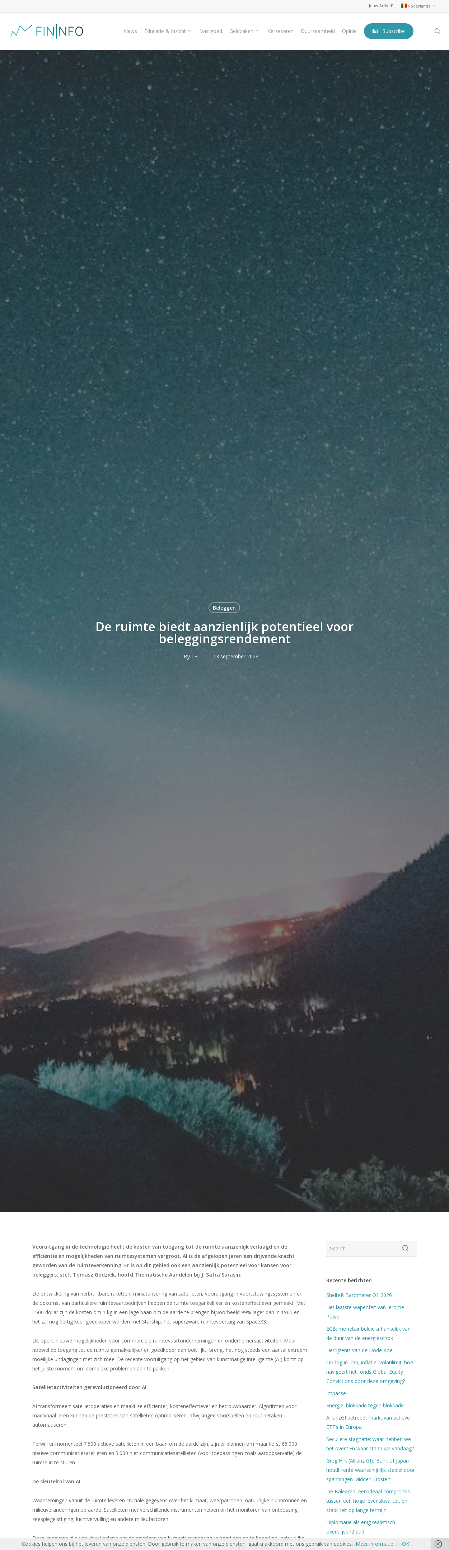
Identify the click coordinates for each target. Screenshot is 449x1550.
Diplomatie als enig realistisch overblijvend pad (360, 1527)
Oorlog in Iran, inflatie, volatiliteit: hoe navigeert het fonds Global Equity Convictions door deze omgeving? (369, 1371)
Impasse (336, 1393)
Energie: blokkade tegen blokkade (365, 1405)
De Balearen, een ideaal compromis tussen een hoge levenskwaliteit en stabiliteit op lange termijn (368, 1500)
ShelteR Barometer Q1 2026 (359, 1295)
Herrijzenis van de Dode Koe (359, 1350)
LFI (194, 656)
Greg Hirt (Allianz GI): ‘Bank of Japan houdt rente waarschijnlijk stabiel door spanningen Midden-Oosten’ (370, 1470)
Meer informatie (374, 1543)
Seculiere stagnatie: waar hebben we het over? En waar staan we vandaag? (370, 1444)
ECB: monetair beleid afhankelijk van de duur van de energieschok (368, 1333)
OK (405, 1543)
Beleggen (224, 607)
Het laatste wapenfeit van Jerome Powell (365, 1312)
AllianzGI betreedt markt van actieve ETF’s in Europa (368, 1422)
